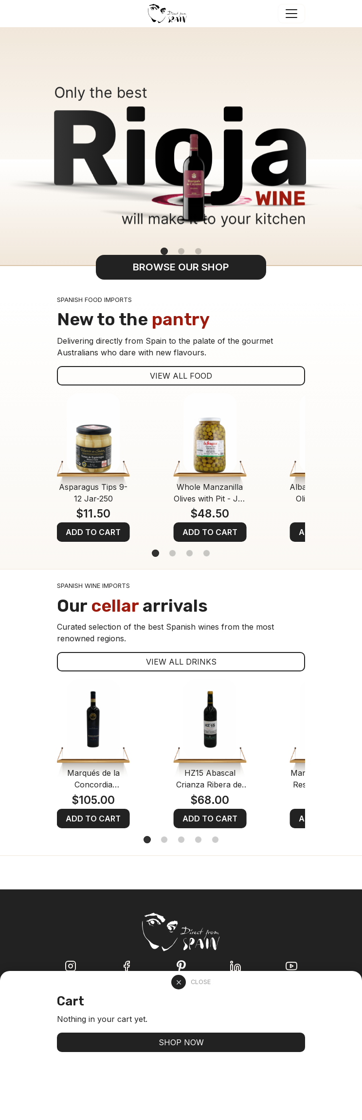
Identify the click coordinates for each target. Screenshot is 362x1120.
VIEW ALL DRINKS (181, 662)
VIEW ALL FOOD (181, 376)
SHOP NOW (181, 1042)
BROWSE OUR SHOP (181, 267)
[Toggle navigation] (291, 13)
